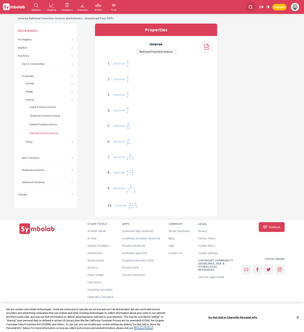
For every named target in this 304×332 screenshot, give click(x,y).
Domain (30, 83)
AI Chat (92, 238)
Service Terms (207, 238)
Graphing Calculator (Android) (141, 238)
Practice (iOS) (130, 267)
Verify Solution (96, 304)
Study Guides (95, 260)
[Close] (298, 320)
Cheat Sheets (95, 274)
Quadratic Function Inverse (45, 115)
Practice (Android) (133, 245)
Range (29, 91)
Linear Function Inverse (43, 107)
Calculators (94, 282)
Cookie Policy (206, 245)
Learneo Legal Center (211, 276)
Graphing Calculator (100, 289)
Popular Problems (98, 245)
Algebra (22, 47)
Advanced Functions (33, 182)
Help (171, 245)
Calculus (22, 194)
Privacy (202, 231)
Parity (29, 141)
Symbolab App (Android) (137, 231)
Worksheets (94, 252)
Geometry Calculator (100, 296)
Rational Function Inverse (44, 133)
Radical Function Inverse (43, 124)
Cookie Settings (208, 252)
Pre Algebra (25, 39)
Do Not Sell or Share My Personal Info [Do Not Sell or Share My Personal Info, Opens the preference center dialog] (232, 320)
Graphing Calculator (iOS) (138, 260)
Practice (92, 267)
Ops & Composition (33, 63)
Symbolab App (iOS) (134, 252)
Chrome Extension (133, 274)
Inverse (30, 99)
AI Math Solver (96, 231)
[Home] (37, 234)
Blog (171, 238)
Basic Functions (31, 157)
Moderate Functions (33, 170)
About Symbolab (179, 231)
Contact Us (176, 252)
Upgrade (279, 6)
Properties (28, 76)
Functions (23, 55)
